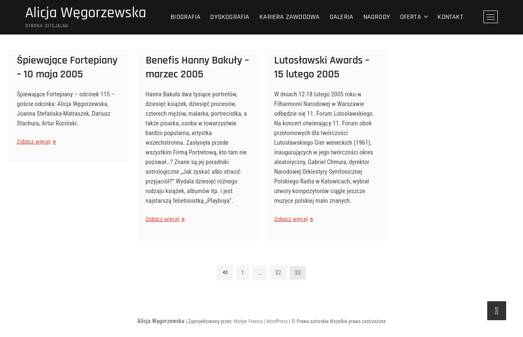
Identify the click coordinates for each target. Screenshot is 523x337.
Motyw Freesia (248, 321)
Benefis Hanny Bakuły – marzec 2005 (197, 67)
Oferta (410, 17)
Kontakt (450, 17)
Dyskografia (229, 17)
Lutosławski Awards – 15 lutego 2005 (321, 67)
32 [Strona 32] (280, 271)
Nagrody (376, 17)
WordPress (277, 321)
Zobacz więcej (35, 142)
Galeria (341, 17)
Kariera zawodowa (289, 17)
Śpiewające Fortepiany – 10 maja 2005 (67, 67)
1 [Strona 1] (245, 271)
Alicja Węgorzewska (85, 13)
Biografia (185, 17)
